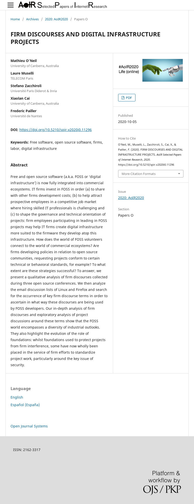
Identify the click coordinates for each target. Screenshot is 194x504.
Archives (32, 19)
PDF (128, 97)
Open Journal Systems (29, 426)
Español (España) (25, 404)
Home (15, 19)
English (17, 397)
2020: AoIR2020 (56, 19)
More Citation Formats (139, 173)
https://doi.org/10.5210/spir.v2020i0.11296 (55, 129)
